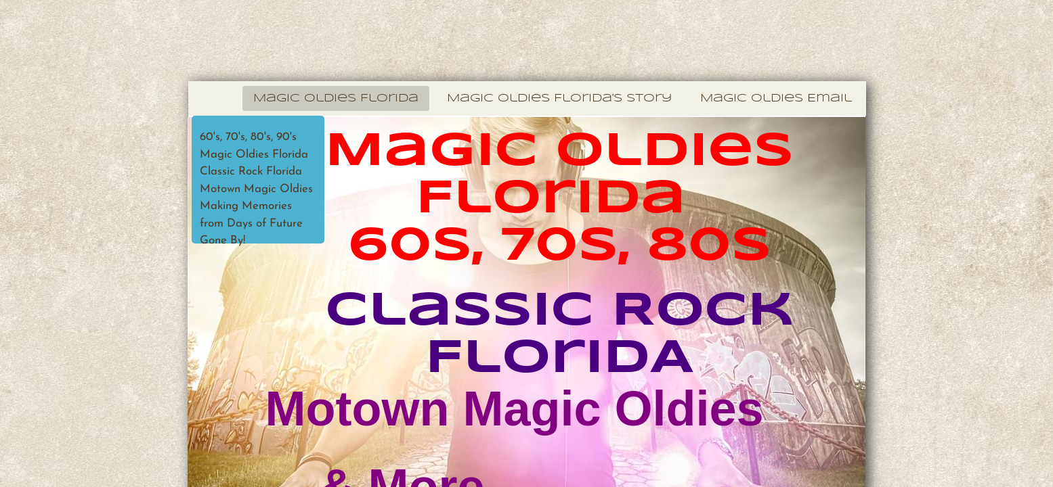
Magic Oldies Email (776, 98)
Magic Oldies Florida (335, 98)
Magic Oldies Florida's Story (559, 98)
